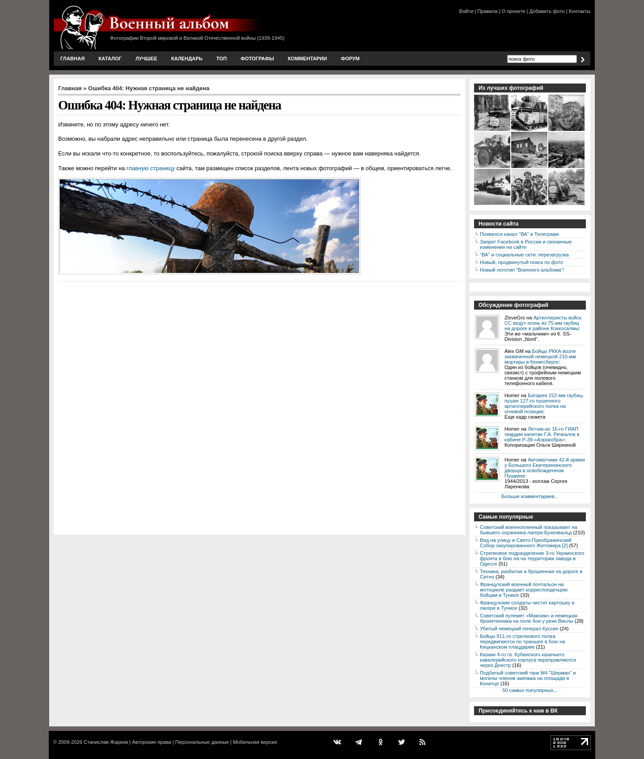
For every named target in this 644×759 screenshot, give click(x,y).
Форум (350, 58)
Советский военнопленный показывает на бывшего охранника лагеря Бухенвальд (528, 529)
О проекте (513, 11)
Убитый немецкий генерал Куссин (519, 628)
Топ (221, 58)
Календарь (187, 58)
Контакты (579, 11)
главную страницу (151, 168)
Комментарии (307, 58)
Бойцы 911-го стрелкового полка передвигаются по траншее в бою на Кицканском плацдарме (522, 641)
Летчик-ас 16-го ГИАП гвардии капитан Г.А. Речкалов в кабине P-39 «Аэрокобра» (542, 434)
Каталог (110, 58)
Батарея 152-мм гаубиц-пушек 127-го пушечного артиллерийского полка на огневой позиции (544, 403)
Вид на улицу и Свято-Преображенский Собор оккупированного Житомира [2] (526, 542)
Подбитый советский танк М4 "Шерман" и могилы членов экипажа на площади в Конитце (528, 678)
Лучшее (146, 58)
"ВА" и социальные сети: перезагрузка (524, 254)
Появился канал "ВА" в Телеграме (519, 234)
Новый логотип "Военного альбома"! (522, 270)
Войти (466, 11)
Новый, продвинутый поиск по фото (521, 262)
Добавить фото (547, 11)
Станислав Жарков (106, 742)
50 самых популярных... (529, 690)
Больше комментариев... (530, 496)
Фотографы (257, 58)
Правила (487, 11)
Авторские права (151, 742)
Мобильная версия (255, 742)
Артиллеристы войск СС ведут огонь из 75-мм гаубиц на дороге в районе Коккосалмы (542, 323)
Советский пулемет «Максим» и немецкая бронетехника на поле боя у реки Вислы (528, 618)
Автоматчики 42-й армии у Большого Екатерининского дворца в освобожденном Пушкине (544, 467)
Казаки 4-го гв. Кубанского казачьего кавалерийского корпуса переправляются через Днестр (528, 660)
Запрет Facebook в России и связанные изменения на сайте (526, 244)
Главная (72, 58)
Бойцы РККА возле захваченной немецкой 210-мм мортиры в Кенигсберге (540, 356)
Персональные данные (202, 742)
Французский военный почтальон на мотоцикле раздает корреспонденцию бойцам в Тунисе (524, 590)
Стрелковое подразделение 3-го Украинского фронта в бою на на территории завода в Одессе (532, 558)
